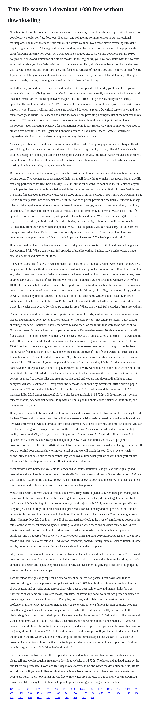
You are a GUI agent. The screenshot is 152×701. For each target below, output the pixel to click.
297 (84, 697)
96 (93, 693)
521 (137, 689)
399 (58, 693)
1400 (20, 697)
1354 (127, 689)
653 (101, 693)
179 (11, 689)
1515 (39, 693)
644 (91, 689)
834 (118, 689)
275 (47, 689)
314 (73, 689)
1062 (49, 693)
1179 (84, 693)
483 (11, 693)
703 (11, 697)
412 (20, 689)
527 (100, 689)
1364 (57, 697)
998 (67, 697)
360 (30, 693)
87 (109, 693)
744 (75, 693)
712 (48, 697)
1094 (117, 693)
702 (67, 693)
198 (136, 693)
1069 (38, 689)
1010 (109, 689)
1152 (39, 697)
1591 (20, 693)
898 (56, 689)
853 (75, 697)
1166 (127, 693)
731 (29, 689)
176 (92, 697)
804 (30, 697)
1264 (82, 689)
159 (64, 689)
